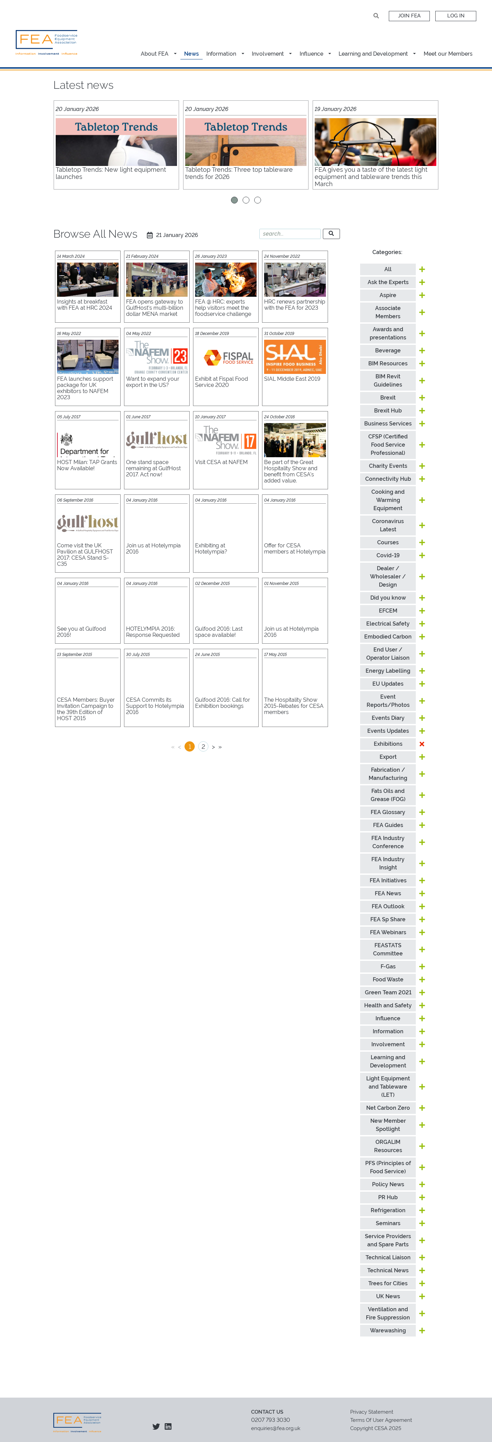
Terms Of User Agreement (381, 1416)
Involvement (268, 49)
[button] (176, 49)
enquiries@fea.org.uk (275, 1424)
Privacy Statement (371, 1408)
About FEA (154, 49)
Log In (456, 16)
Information (221, 49)
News (191, 49)
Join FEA (409, 16)
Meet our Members (448, 49)
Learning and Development (373, 49)
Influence (311, 49)
